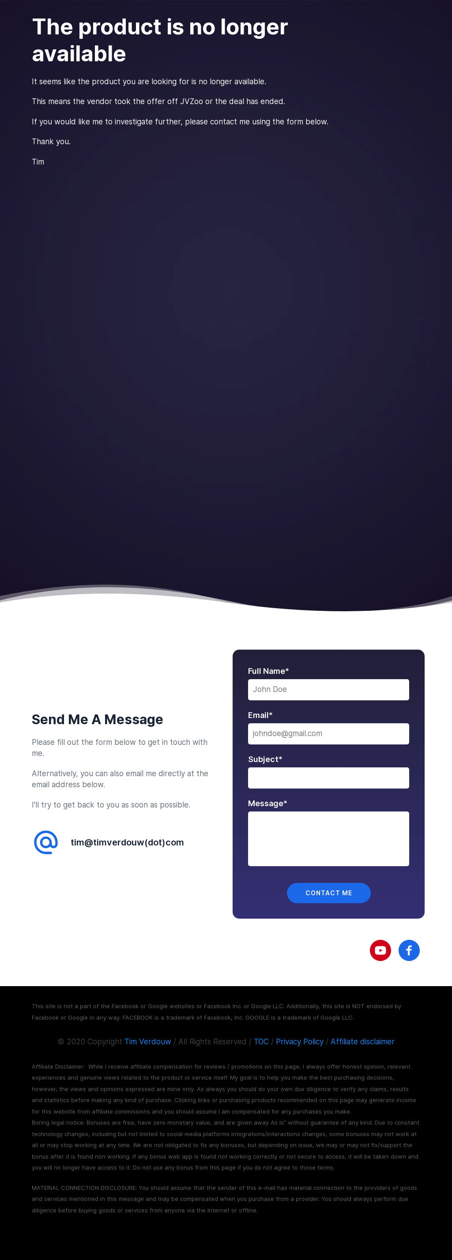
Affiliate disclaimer (363, 1041)
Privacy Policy (300, 1041)
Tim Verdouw (147, 1041)
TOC (261, 1041)
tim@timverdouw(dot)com (127, 842)
